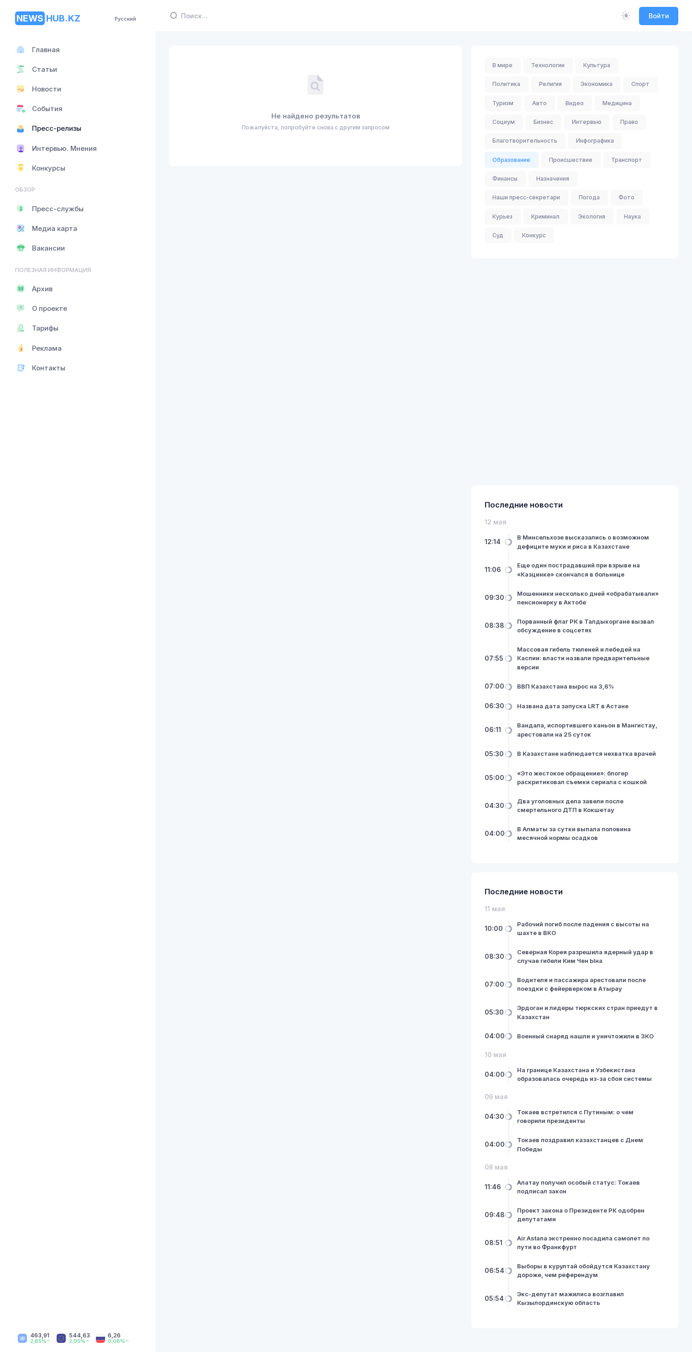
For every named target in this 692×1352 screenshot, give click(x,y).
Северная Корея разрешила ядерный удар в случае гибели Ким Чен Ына (585, 956)
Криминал (545, 216)
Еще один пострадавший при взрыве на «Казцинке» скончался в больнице (578, 569)
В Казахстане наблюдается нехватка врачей (586, 753)
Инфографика (595, 140)
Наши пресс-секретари (526, 197)
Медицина (617, 103)
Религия (550, 83)
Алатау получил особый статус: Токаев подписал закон (578, 1186)
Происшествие (570, 159)
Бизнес (543, 121)
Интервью (587, 121)
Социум (503, 121)
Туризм (502, 103)
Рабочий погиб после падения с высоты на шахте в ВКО (583, 928)
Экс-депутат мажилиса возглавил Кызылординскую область (570, 1298)
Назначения (552, 178)
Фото (626, 197)
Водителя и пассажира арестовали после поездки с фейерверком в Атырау (581, 984)
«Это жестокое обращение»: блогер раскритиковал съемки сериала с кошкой (582, 777)
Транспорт (626, 159)
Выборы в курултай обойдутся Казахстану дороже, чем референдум (583, 1270)
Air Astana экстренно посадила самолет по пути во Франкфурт (583, 1242)
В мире (502, 65)
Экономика (597, 83)
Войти (659, 16)
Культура (596, 65)
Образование (511, 159)
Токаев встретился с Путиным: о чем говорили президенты (575, 1116)
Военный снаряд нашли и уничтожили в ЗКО (585, 1035)
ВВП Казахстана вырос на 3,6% (565, 686)
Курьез (502, 216)
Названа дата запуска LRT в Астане (573, 706)
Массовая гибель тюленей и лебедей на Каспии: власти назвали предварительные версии (583, 657)
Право (629, 121)
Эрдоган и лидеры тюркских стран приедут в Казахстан (587, 1012)
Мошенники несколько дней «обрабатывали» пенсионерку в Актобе (588, 597)
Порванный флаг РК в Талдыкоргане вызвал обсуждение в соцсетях (585, 625)
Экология (591, 216)
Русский (125, 19)
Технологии (548, 65)
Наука (632, 216)
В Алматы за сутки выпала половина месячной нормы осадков (574, 833)
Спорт (640, 83)
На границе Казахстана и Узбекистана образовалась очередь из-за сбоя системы (584, 1074)
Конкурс (534, 235)
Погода (589, 197)
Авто (539, 103)
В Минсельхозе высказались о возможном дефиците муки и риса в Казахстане (583, 542)
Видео (574, 103)
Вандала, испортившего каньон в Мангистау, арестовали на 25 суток (587, 729)
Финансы (505, 178)
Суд (497, 235)
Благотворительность (524, 140)
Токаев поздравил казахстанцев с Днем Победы (580, 1144)
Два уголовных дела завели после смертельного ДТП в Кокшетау (570, 805)
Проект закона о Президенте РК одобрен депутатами (580, 1214)
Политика (506, 83)
